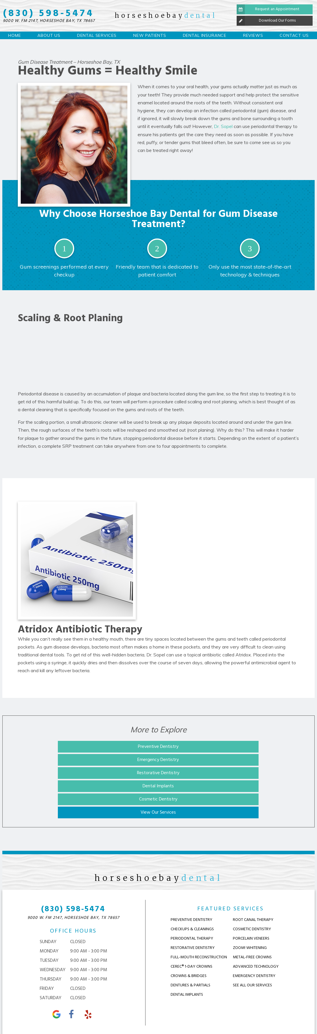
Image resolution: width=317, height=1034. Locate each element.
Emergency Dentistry (158, 747)
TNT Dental (272, 1015)
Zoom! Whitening (250, 898)
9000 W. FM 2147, (49, 21)
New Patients (149, 35)
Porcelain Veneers (251, 889)
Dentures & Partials (190, 936)
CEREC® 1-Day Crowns (191, 917)
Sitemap (118, 1015)
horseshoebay (165, 16)
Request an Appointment (268, 9)
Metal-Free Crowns (252, 908)
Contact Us (294, 35)
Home (14, 35)
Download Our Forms (266, 21)
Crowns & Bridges (189, 926)
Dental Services (97, 35)
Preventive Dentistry (69, 747)
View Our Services (246, 760)
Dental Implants (69, 760)
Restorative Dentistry (246, 747)
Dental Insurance (204, 35)
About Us (48, 35)
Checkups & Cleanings (192, 879)
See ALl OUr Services (252, 936)
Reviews (253, 35)
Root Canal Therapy (253, 870)
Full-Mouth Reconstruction (199, 908)
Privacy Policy (151, 1015)
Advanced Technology (256, 917)
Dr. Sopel (223, 126)
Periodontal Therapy (192, 889)
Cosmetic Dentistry (157, 760)
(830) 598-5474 (48, 13)
